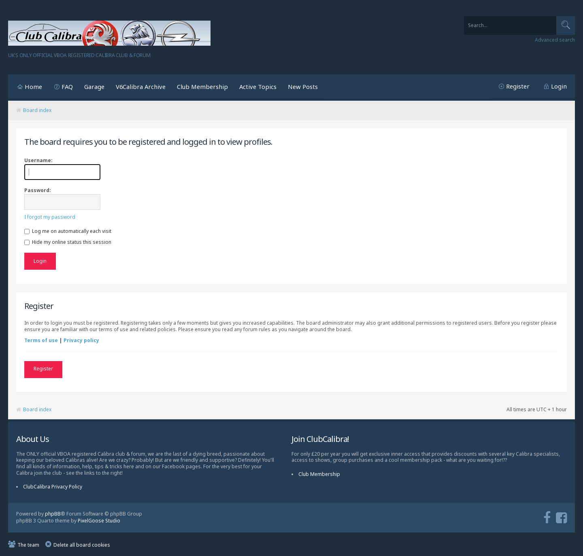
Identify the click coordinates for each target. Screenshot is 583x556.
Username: (38, 160)
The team (28, 544)
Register (518, 86)
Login (559, 86)
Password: (37, 190)
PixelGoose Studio (99, 519)
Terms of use (41, 340)
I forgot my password (49, 217)
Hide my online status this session (67, 242)
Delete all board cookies (81, 544)
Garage (94, 86)
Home (33, 86)
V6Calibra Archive (141, 86)
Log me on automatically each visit (67, 231)
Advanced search (555, 40)
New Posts (303, 86)
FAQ (67, 86)
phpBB (53, 513)
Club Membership (202, 86)
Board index (37, 110)
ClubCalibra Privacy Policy (52, 486)
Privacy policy (81, 340)
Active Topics (258, 86)
